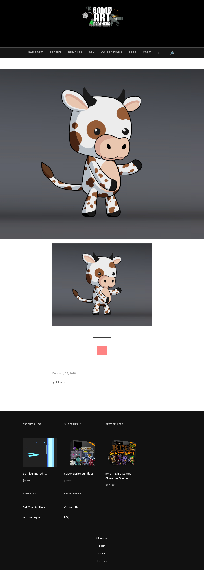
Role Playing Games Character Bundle (118, 476)
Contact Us (71, 507)
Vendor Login (31, 517)
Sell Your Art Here (34, 507)
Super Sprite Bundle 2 (78, 474)
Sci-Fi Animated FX (35, 474)
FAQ (66, 517)
